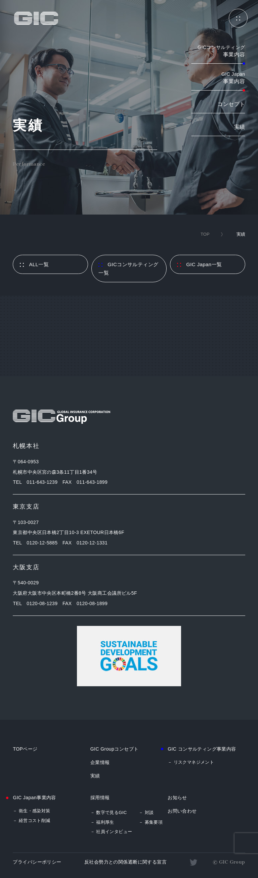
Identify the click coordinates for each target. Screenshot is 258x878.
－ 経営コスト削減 (31, 820)
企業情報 (100, 762)
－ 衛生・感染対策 (31, 810)
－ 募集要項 (151, 822)
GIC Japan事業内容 (34, 797)
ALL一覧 (34, 264)
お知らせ (177, 797)
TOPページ (25, 749)
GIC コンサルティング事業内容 (202, 749)
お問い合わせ (182, 811)
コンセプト (231, 104)
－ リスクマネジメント (191, 762)
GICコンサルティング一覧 (128, 268)
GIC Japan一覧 (199, 264)
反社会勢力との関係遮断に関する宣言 (125, 862)
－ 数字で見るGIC (108, 812)
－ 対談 (146, 812)
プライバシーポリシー (37, 862)
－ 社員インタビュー (111, 831)
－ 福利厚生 (102, 822)
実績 (239, 127)
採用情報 (100, 797)
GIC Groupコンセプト (114, 749)
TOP (205, 234)
